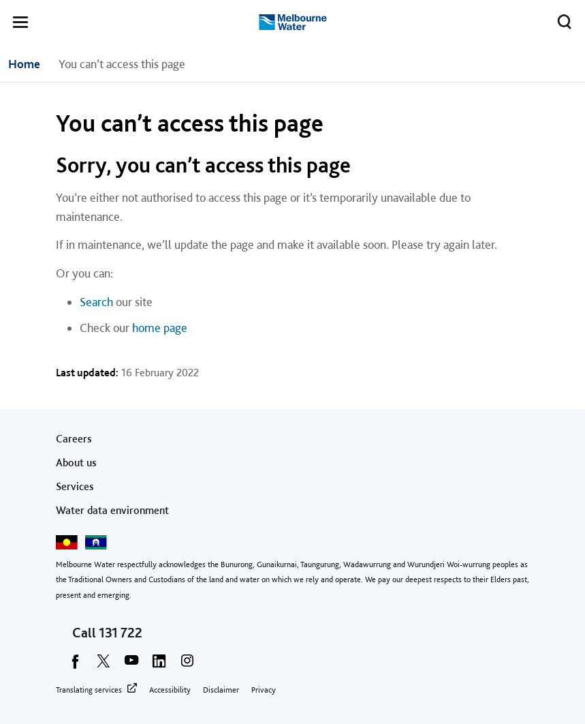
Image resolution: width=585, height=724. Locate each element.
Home (24, 64)
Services (75, 486)
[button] (20, 25)
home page (159, 327)
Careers (74, 438)
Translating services (89, 690)
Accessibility (170, 690)
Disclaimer (221, 690)
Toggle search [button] (561, 19)
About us (76, 462)
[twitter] (103, 665)
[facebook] (76, 665)
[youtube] (131, 665)
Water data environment (112, 510)
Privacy (263, 690)
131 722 (120, 632)
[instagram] (187, 665)
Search (96, 302)
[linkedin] (159, 665)
